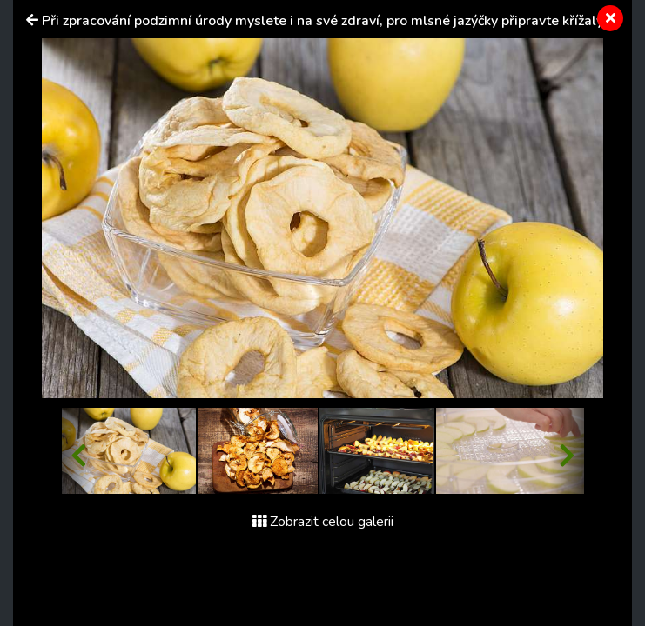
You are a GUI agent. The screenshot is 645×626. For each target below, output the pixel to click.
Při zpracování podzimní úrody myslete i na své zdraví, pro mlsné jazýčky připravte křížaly (322, 20)
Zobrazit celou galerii (322, 521)
